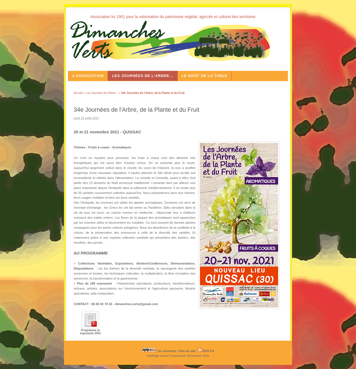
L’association (88, 76)
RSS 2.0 (206, 351)
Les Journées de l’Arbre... (142, 76)
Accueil (78, 92)
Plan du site (187, 351)
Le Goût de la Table (205, 76)
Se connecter (167, 351)
